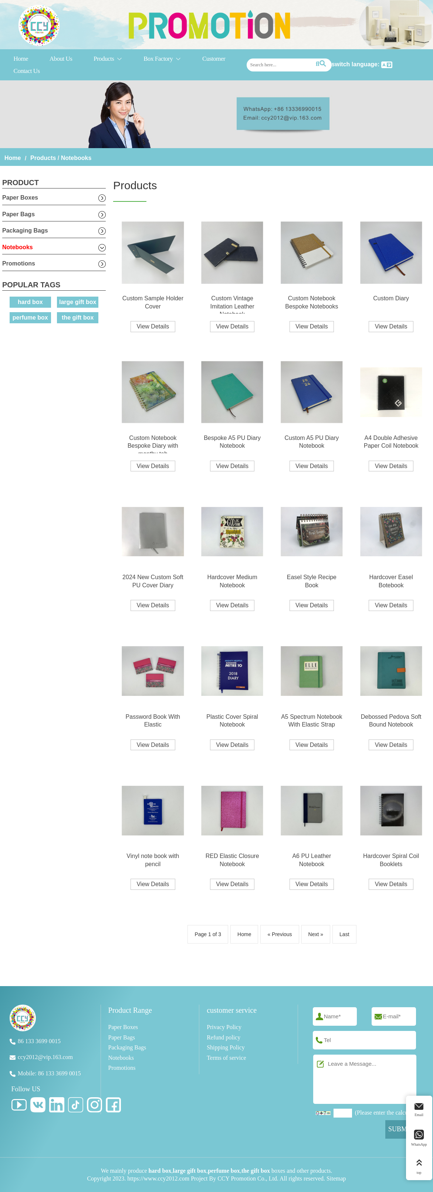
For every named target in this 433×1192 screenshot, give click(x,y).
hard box (30, 302)
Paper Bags (18, 214)
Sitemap (336, 1178)
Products (108, 59)
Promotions (18, 263)
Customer (213, 58)
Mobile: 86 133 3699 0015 (49, 1073)
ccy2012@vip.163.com (45, 1057)
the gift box (78, 317)
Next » (315, 934)
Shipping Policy (226, 1047)
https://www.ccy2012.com (158, 1178)
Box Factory (162, 59)
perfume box (30, 317)
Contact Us (27, 70)
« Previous (279, 934)
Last (344, 934)
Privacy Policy (224, 1027)
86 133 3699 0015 (39, 1041)
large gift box (77, 302)
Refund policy (223, 1037)
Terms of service (226, 1058)
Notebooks (76, 158)
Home (21, 58)
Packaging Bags (25, 230)
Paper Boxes (20, 197)
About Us (61, 58)
